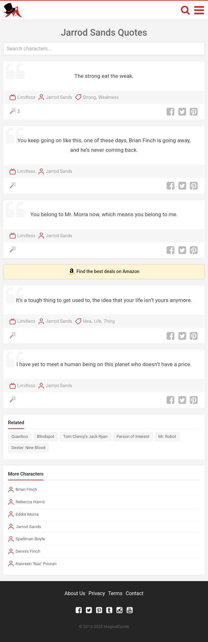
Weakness (108, 97)
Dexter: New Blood (28, 447)
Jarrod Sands (59, 97)
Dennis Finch (28, 551)
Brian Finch (26, 489)
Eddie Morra (27, 514)
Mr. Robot (167, 436)
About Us (75, 593)
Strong (89, 97)
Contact (134, 593)
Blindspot (45, 436)
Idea (87, 321)
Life (97, 321)
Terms (115, 593)
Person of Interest (133, 436)
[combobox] (104, 48)
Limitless (26, 97)
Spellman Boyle (30, 538)
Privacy (97, 593)
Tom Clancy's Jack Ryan (85, 436)
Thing (109, 321)
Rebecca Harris (30, 501)
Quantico (19, 436)
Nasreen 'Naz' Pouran (36, 563)
